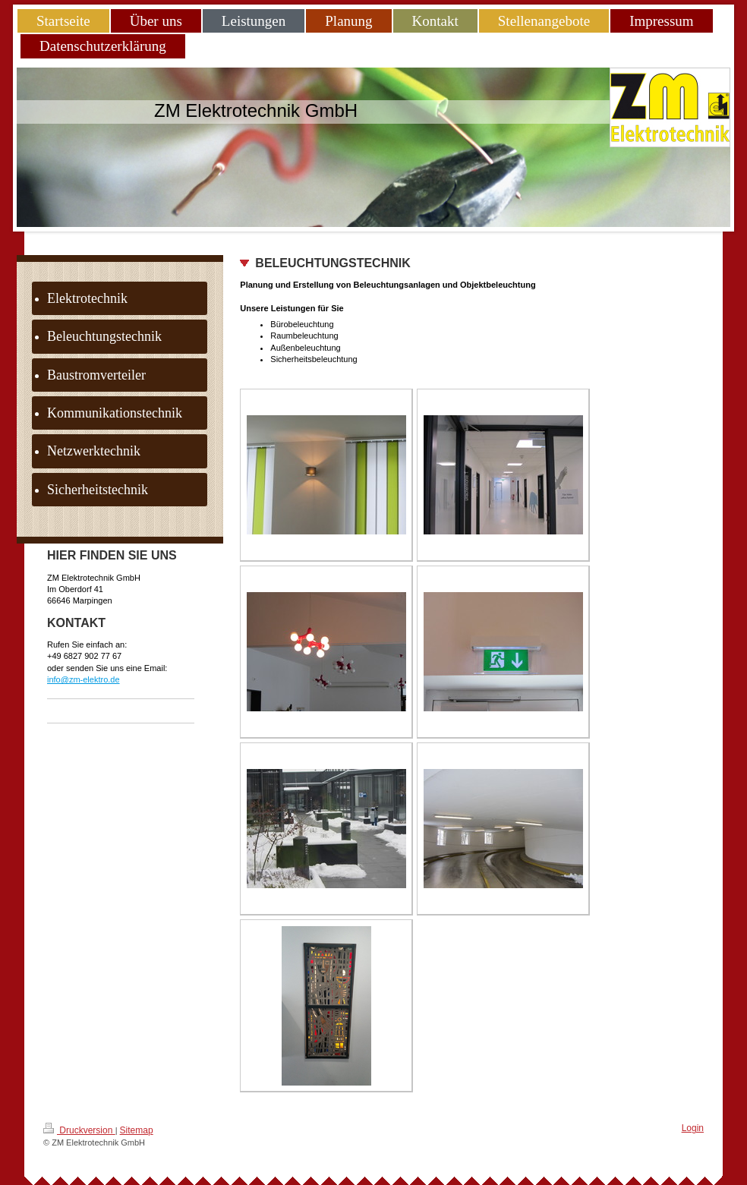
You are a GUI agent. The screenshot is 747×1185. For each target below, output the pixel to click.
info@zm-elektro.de (83, 679)
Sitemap (136, 1130)
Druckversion (79, 1129)
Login (693, 1128)
